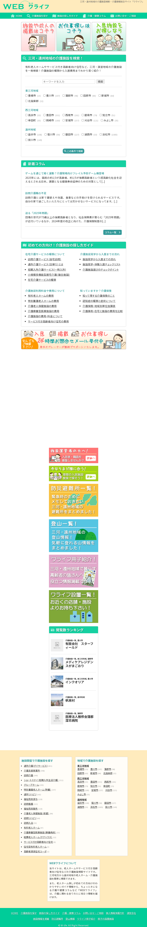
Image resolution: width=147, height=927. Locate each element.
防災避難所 (57, 918)
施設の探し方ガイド (49, 913)
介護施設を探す (29, 913)
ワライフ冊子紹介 (86, 918)
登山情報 (70, 918)
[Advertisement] (73, 376)
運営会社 (131, 913)
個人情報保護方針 (115, 913)
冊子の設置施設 (106, 918)
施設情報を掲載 (41, 918)
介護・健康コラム (71, 913)
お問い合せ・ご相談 (93, 913)
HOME (14, 913)
